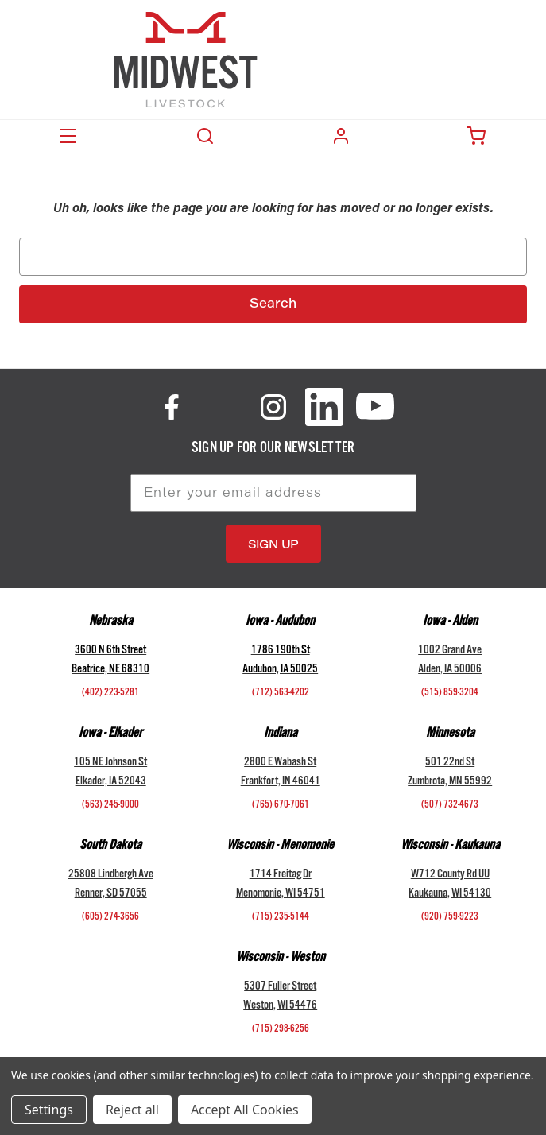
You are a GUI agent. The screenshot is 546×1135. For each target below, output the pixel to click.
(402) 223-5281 (110, 693)
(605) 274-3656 (110, 918)
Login (340, 135)
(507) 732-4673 (449, 806)
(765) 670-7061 (280, 806)
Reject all (132, 1109)
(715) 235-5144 (280, 918)
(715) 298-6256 (280, 1030)
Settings (49, 1109)
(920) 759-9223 (449, 918)
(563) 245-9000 (110, 806)
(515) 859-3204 (449, 693)
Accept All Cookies (245, 1109)
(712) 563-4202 (280, 693)
